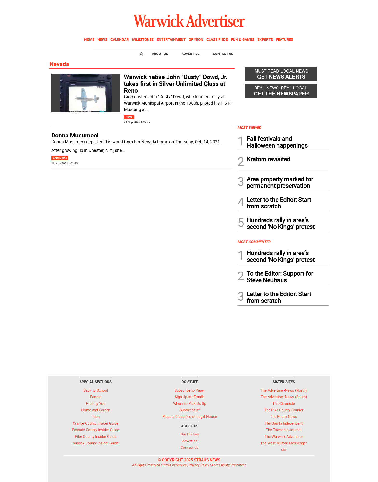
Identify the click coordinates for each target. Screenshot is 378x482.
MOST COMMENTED (253, 241)
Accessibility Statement (228, 465)
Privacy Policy (199, 465)
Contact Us (223, 53)
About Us (160, 53)
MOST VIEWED (249, 127)
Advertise (190, 53)
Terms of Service (174, 465)
